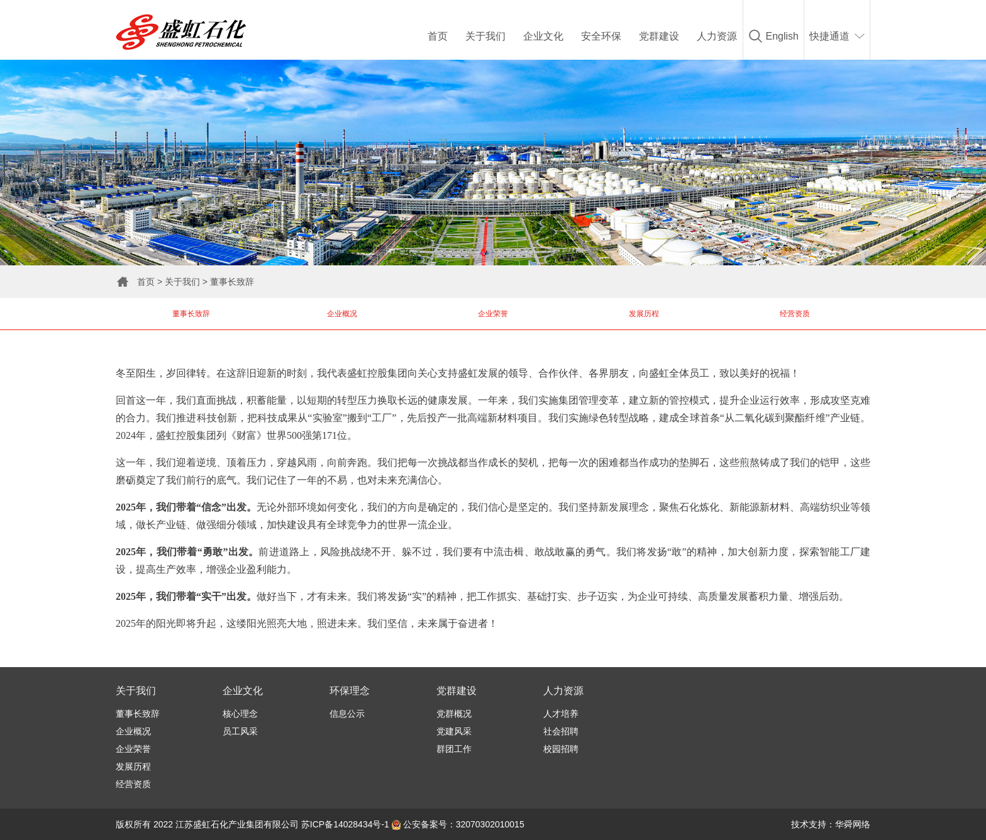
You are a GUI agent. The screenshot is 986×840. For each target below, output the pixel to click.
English (782, 36)
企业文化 (543, 36)
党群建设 (659, 36)
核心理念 (240, 714)
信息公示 (347, 714)
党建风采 (454, 731)
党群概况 (454, 714)
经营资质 (795, 313)
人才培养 (561, 714)
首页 (438, 36)
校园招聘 (561, 749)
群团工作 (454, 749)
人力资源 (717, 36)
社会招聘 (561, 731)
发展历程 (644, 313)
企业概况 (342, 313)
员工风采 (240, 731)
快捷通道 (829, 36)
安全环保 (601, 36)
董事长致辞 (232, 282)
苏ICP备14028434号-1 (345, 824)
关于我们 (485, 36)
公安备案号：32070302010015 (458, 824)
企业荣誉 (493, 313)
